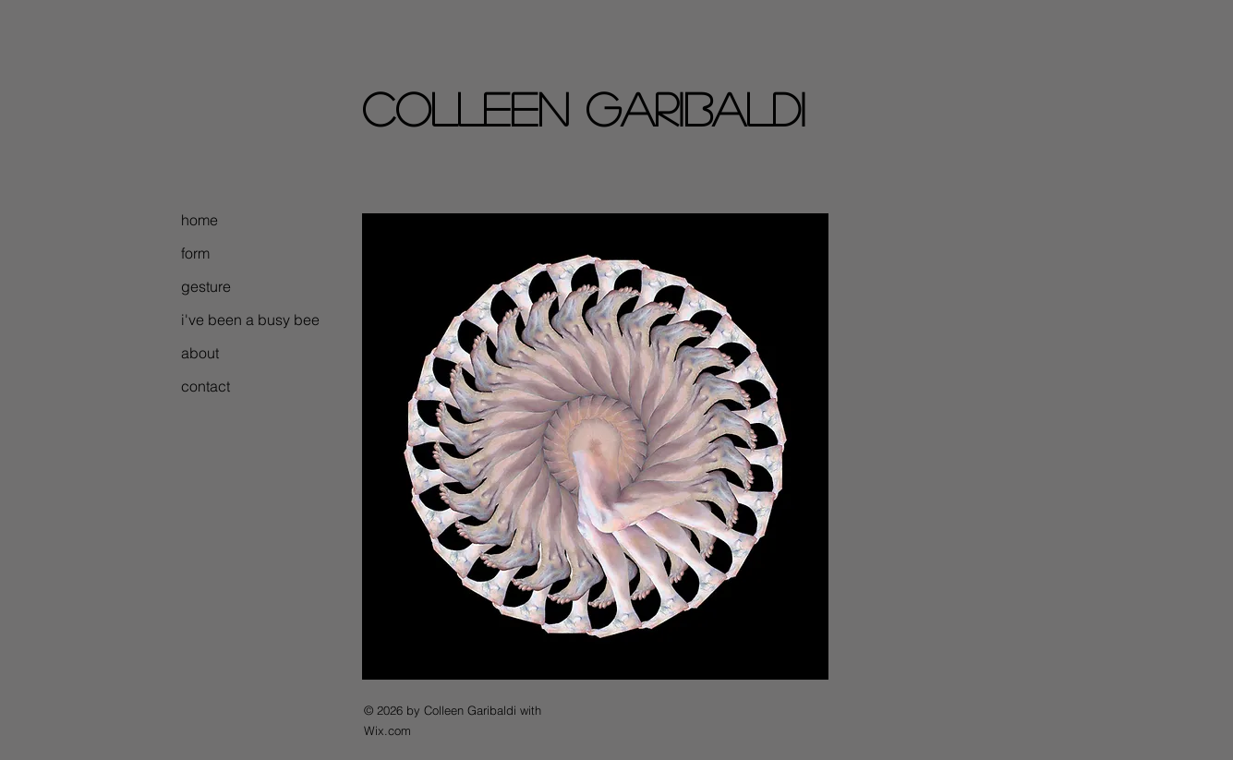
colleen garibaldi (583, 108)
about (200, 353)
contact (205, 386)
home (199, 220)
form (195, 253)
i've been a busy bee (238, 319)
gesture (206, 286)
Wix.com (387, 730)
